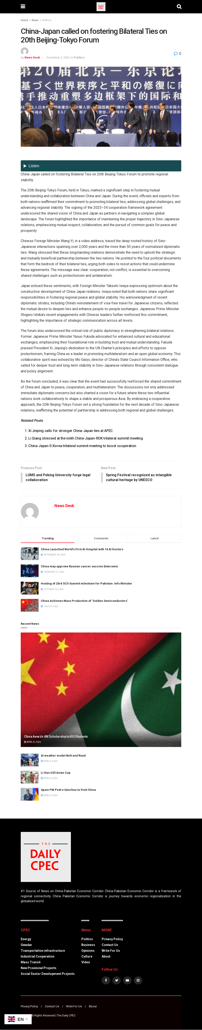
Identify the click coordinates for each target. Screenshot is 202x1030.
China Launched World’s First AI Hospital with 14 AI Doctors (82, 549)
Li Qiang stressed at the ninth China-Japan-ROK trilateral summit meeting (85, 438)
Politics (46, 20)
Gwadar (26, 945)
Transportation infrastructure (43, 951)
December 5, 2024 (58, 57)
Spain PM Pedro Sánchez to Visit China (68, 790)
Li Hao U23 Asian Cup (55, 773)
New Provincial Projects (38, 968)
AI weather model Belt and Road (63, 755)
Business (88, 945)
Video (85, 962)
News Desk (32, 57)
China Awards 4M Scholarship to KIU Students (56, 737)
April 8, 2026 (32, 742)
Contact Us (110, 945)
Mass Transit (31, 962)
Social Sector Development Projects (48, 974)
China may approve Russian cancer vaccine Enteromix (79, 566)
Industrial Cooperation (37, 956)
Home (24, 20)
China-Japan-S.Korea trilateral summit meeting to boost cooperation (82, 446)
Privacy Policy (112, 939)
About (106, 956)
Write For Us (111, 951)
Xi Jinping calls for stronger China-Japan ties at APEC (70, 431)
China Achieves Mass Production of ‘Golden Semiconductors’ (84, 601)
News (35, 20)
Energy (26, 939)
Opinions (88, 951)
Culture (86, 956)
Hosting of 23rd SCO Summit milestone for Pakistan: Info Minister (86, 584)
